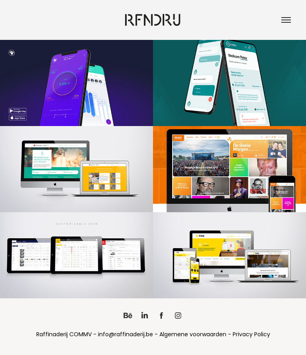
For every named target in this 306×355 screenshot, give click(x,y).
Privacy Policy (251, 334)
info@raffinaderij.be (125, 334)
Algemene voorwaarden (192, 334)
